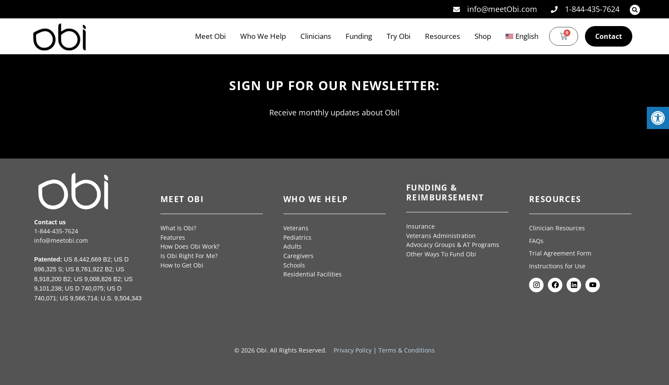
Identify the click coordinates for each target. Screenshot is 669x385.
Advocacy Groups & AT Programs (452, 245)
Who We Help (263, 36)
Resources (442, 36)
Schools (294, 265)
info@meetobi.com (61, 240)
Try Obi (398, 36)
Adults (292, 246)
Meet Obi (210, 36)
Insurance (420, 226)
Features (172, 237)
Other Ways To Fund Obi (441, 254)
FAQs (536, 241)
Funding (359, 36)
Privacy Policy (353, 350)
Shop (482, 36)
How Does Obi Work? (189, 246)
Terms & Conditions (406, 350)
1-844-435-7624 (56, 231)
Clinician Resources (557, 228)
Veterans (295, 228)
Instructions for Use (558, 266)
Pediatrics (297, 237)
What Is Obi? (178, 228)
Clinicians (315, 36)
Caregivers (298, 256)
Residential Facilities (312, 274)
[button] (635, 10)
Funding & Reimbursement (445, 192)
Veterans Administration (441, 236)
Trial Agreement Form (561, 253)
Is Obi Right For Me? (189, 256)
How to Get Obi (182, 265)
